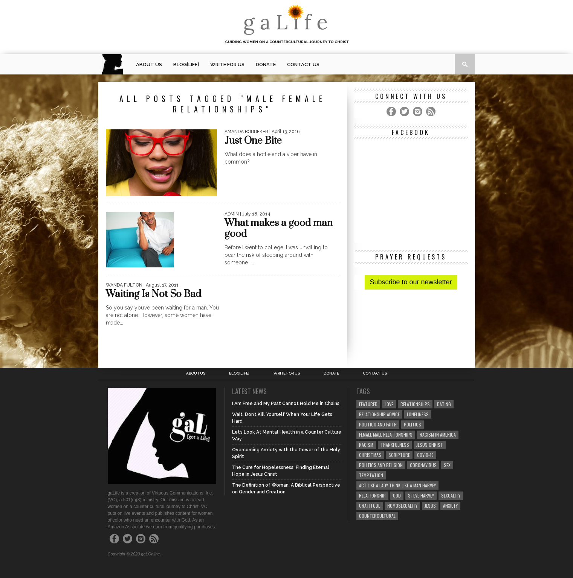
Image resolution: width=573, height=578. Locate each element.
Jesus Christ (429, 444)
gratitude (369, 505)
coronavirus (423, 465)
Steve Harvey (421, 495)
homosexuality (402, 505)
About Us (149, 64)
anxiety (450, 505)
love (389, 404)
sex (447, 465)
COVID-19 (425, 455)
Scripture (399, 455)
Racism (366, 444)
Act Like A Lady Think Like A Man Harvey (397, 485)
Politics (412, 424)
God (397, 495)
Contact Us (303, 64)
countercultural (377, 516)
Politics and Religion (381, 465)
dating (444, 404)
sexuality (450, 495)
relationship (372, 495)
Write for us (227, 64)
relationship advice (379, 414)
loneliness (418, 414)
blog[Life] (186, 64)
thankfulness (394, 444)
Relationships (415, 404)
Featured (368, 404)
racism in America (438, 434)
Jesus (430, 505)
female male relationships (386, 434)
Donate (266, 64)
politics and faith (378, 424)
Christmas (370, 455)
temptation (371, 475)
